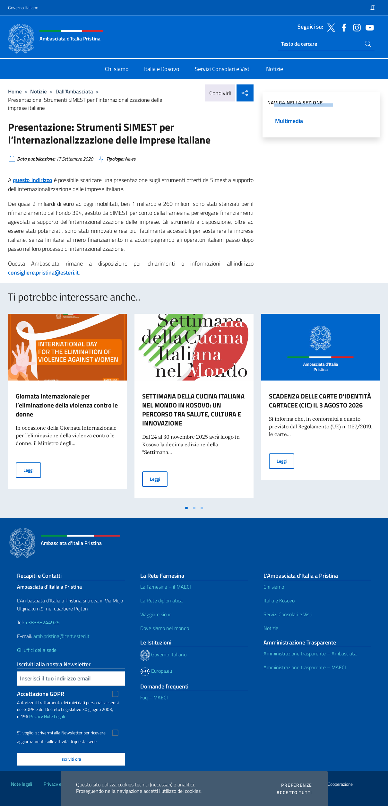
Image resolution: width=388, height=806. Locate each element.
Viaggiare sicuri (155, 614)
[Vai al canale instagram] (355, 27)
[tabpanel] (67, 408)
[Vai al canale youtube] (368, 27)
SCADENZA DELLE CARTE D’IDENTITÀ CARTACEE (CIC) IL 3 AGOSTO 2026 (320, 400)
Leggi (32, 469)
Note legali (21, 784)
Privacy (36, 716)
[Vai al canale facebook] (342, 27)
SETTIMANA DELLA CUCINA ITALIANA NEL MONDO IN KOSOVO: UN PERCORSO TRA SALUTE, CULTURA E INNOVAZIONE (193, 409)
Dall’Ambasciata (74, 91)
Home (15, 91)
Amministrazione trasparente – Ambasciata (310, 653)
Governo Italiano (23, 7)
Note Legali (54, 716)
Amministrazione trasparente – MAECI (304, 667)
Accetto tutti (294, 792)
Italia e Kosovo (279, 600)
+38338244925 (42, 622)
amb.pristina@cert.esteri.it (62, 636)
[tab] (186, 508)
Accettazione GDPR (40, 693)
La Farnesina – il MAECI (165, 587)
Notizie (38, 91)
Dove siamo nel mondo (164, 628)
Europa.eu (156, 671)
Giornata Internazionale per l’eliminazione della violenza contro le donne (67, 405)
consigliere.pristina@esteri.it (43, 272)
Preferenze (296, 785)
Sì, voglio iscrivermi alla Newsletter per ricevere (61, 732)
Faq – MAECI (154, 697)
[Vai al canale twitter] (329, 27)
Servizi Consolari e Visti (287, 614)
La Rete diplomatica (161, 600)
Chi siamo (273, 587)
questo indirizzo (32, 180)
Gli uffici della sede (36, 650)
